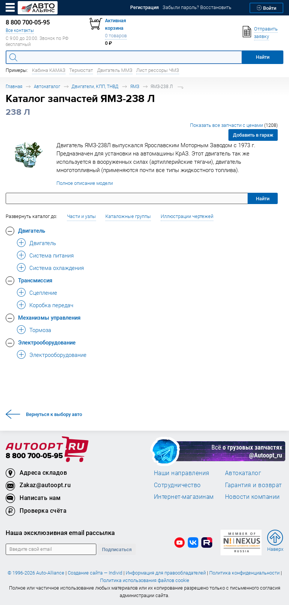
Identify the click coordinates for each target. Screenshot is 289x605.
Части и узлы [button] (81, 216)
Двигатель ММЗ (114, 70)
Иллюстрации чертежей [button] (187, 216)
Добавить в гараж (253, 135)
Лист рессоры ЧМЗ (157, 70)
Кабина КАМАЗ (48, 70)
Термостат (81, 70)
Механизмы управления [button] (49, 317)
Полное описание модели (84, 183)
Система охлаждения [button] (56, 267)
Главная (14, 86)
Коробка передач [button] (51, 305)
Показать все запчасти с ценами (234, 125)
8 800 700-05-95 (34, 456)
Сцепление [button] (43, 292)
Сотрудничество (177, 485)
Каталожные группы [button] (128, 216)
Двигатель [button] (31, 230)
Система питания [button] (51, 255)
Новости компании (252, 496)
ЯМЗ (134, 86)
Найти (262, 198)
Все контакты (20, 30)
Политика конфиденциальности (244, 573)
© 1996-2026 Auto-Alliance (36, 573)
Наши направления (182, 473)
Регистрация (144, 7)
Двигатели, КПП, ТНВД (95, 86)
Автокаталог (47, 86)
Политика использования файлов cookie (144, 580)
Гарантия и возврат (253, 485)
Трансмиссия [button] (35, 280)
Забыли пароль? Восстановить (197, 7)
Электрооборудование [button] (47, 342)
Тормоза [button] (40, 330)
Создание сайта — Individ (95, 573)
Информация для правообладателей (166, 573)
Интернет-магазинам (184, 496)
